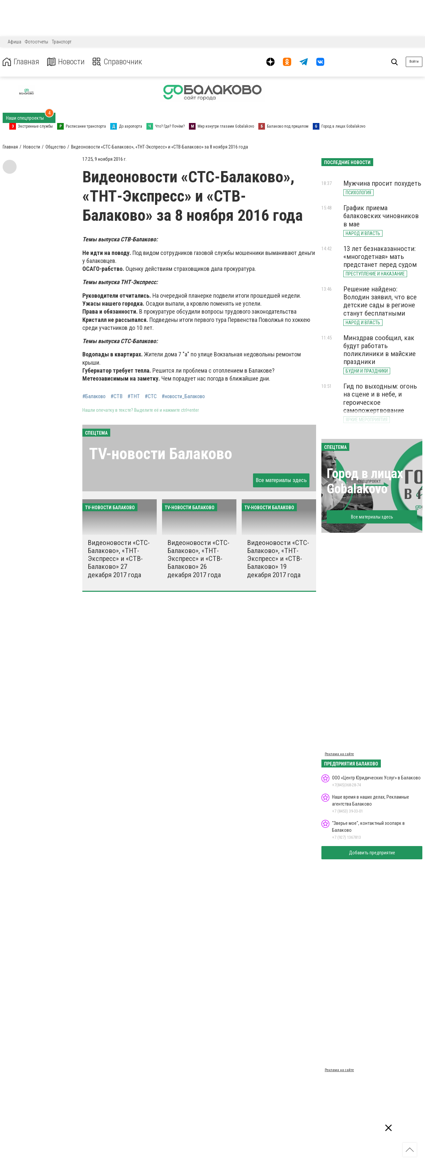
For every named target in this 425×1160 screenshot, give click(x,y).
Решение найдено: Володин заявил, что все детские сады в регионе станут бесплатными (380, 301)
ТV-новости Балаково (160, 453)
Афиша (14, 41)
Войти (414, 61)
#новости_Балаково (183, 396)
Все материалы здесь (281, 480)
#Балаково (94, 396)
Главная (21, 61)
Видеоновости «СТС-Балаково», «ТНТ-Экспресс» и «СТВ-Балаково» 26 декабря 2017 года (198, 559)
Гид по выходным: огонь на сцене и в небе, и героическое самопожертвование (380, 398)
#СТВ (117, 396)
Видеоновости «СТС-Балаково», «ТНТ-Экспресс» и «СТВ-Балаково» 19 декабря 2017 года (278, 559)
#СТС (151, 396)
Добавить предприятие (372, 852)
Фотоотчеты (36, 41)
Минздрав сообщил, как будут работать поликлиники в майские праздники (379, 350)
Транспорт (61, 41)
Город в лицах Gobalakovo (365, 481)
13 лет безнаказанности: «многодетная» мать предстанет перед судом (380, 257)
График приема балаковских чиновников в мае (381, 216)
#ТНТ (134, 396)
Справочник (117, 61)
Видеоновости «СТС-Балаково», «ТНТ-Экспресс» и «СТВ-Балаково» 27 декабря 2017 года (119, 559)
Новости (66, 61)
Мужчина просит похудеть (382, 183)
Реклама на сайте (339, 754)
